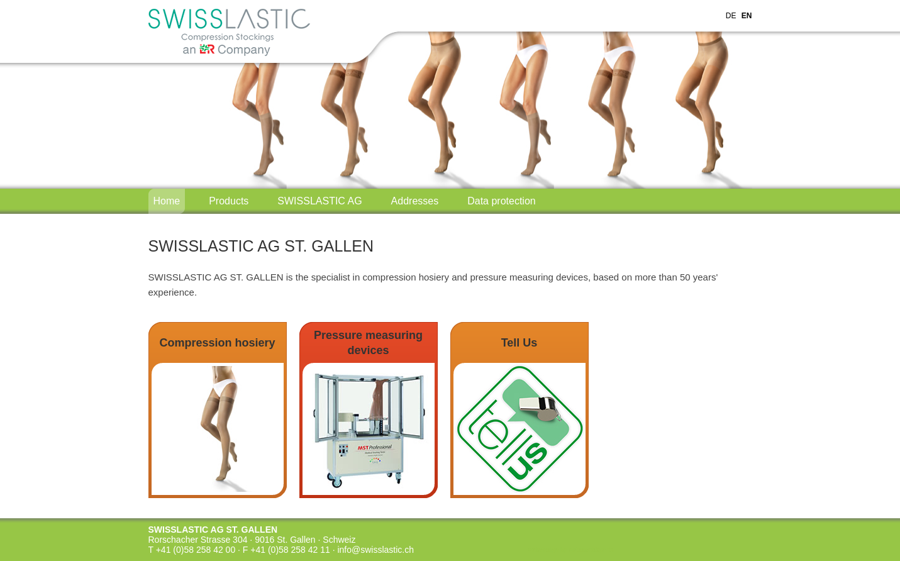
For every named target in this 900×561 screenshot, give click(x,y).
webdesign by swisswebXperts (571, 550)
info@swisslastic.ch (375, 550)
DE (731, 15)
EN (747, 15)
